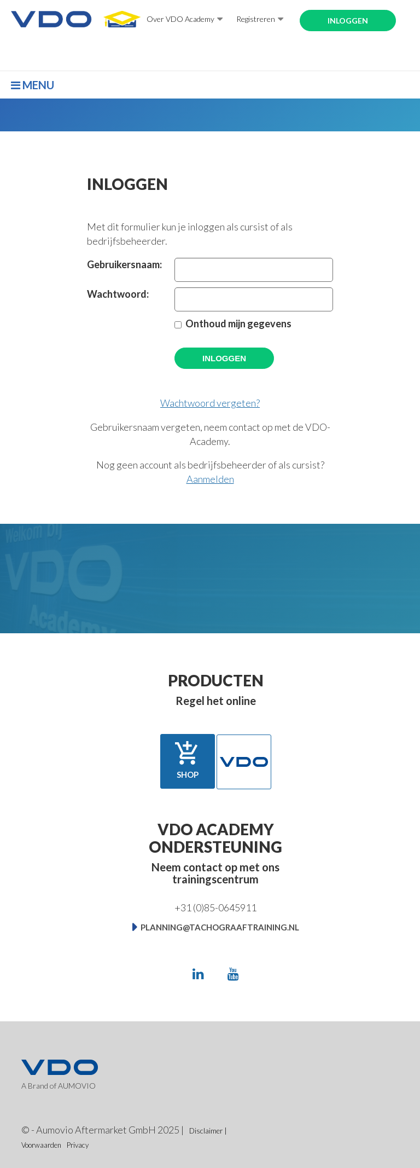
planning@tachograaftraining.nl (220, 927)
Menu (32, 84)
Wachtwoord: (118, 294)
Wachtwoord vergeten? (210, 403)
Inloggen (348, 20)
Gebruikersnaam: (122, 264)
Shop (187, 760)
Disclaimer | (208, 1130)
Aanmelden (210, 479)
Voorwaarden (41, 1145)
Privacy (78, 1145)
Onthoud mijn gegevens (238, 323)
